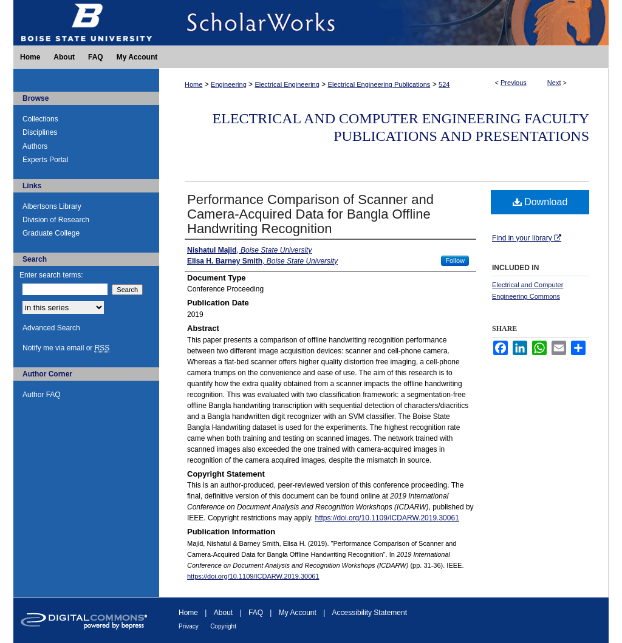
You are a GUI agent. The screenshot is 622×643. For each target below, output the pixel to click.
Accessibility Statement (369, 612)
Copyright (223, 626)
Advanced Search (51, 328)
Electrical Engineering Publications (379, 84)
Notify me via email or (65, 348)
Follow (455, 260)
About (223, 612)
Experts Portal (45, 159)
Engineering (229, 84)
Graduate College (51, 233)
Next (554, 82)
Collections (40, 119)
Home (193, 84)
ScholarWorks (384, 23)
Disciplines (39, 132)
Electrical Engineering (287, 84)
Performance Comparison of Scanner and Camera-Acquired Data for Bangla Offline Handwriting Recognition (310, 214)
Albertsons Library (51, 206)
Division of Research (55, 220)
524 (444, 84)
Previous (514, 82)
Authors (34, 146)
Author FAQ (41, 394)
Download (540, 202)
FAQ (255, 612)
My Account (297, 612)
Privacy (189, 626)
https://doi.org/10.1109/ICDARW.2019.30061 (387, 518)
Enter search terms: (51, 275)
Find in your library (526, 238)
